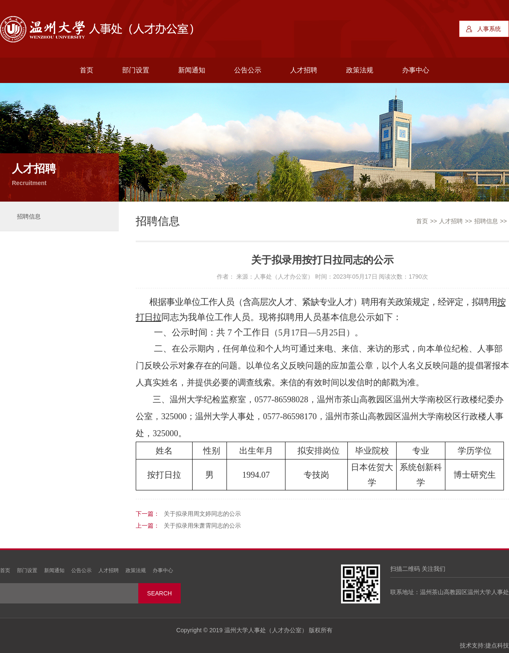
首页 (86, 70)
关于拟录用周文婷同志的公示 (202, 513)
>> (433, 221)
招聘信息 (29, 216)
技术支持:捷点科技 (484, 645)
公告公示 (247, 70)
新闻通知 (191, 70)
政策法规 (359, 70)
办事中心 (415, 70)
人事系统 (489, 28)
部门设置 (135, 70)
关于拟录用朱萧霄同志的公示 (202, 525)
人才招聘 (303, 70)
